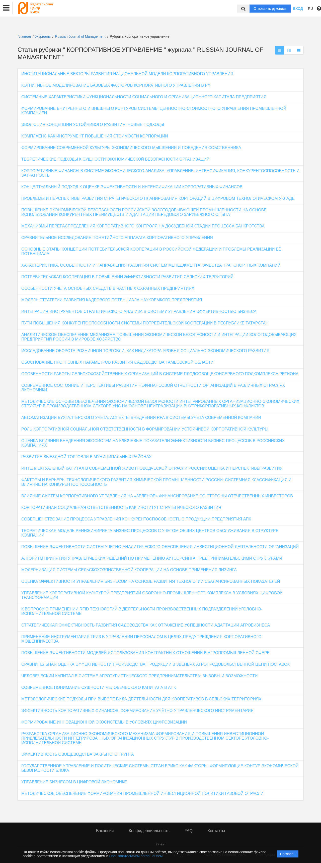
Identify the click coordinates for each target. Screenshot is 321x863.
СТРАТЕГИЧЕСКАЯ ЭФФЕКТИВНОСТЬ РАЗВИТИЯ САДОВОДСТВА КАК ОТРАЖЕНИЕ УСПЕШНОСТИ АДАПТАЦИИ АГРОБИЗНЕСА (145, 625)
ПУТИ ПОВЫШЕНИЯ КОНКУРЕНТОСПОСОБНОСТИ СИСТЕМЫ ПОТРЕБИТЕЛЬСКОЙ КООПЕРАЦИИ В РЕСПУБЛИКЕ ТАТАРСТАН (145, 323)
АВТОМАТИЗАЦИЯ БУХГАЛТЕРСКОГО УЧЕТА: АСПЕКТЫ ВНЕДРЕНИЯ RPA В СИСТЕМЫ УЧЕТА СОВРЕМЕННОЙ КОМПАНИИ (141, 417)
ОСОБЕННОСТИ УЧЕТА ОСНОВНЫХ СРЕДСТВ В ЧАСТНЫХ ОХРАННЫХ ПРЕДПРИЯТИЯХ (107, 288)
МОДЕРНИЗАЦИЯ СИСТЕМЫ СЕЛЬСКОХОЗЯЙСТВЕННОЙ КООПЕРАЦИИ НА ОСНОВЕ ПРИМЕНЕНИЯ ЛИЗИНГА (129, 570)
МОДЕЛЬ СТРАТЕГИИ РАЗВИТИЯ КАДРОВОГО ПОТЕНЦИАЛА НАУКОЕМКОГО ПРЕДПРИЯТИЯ (111, 300)
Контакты (216, 831)
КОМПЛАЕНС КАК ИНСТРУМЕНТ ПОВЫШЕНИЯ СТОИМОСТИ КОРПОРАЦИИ (94, 136)
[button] (6, 8)
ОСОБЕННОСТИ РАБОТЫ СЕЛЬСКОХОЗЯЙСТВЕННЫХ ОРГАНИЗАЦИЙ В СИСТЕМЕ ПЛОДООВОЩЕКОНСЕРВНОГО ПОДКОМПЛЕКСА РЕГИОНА (159, 374)
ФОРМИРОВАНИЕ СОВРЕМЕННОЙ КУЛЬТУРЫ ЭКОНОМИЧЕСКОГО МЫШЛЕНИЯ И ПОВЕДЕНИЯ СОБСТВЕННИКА (131, 148)
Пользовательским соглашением (136, 856)
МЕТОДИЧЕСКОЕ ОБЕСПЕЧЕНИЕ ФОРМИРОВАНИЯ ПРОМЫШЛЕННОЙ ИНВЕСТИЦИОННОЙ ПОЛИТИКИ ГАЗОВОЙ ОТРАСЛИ (142, 793)
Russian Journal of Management (80, 36)
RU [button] (310, 9)
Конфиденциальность (149, 831)
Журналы (43, 36)
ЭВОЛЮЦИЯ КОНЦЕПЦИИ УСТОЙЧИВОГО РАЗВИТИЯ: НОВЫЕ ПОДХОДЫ (92, 124)
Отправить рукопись (270, 9)
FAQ (189, 831)
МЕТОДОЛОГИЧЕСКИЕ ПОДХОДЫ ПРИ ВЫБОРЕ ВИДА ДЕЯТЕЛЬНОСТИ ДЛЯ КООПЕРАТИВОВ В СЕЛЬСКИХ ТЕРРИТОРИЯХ (141, 699)
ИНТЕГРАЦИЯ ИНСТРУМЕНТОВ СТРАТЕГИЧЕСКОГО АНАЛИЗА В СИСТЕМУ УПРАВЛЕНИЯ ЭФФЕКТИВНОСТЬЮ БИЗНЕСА (139, 311)
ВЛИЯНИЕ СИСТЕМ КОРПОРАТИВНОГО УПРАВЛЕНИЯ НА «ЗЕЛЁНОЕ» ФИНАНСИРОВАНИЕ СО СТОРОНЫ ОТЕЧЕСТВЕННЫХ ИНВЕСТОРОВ (157, 496)
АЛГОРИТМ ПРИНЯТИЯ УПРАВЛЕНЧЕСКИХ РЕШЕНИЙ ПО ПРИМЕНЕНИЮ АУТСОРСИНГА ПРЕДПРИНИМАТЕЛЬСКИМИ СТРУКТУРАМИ (151, 558)
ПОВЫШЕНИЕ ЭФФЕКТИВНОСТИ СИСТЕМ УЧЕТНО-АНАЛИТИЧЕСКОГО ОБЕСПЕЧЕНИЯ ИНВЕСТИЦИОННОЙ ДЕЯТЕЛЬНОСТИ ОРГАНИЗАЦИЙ (160, 547)
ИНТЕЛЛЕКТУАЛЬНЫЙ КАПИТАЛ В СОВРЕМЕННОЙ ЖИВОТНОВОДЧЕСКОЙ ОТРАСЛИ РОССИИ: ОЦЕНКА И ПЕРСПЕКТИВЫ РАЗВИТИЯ (152, 468)
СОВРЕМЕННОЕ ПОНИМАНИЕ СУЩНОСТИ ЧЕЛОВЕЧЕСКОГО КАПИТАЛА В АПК (98, 687)
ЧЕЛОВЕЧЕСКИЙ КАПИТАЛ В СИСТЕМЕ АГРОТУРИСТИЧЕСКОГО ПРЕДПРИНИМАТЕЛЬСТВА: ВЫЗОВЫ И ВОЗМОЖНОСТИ (139, 676)
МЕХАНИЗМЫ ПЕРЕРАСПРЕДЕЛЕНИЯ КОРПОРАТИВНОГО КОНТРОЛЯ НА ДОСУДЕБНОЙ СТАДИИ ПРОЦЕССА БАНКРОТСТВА (143, 226)
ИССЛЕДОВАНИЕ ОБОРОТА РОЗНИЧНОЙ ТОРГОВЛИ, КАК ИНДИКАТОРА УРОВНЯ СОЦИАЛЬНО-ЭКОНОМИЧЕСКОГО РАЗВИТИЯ (145, 351)
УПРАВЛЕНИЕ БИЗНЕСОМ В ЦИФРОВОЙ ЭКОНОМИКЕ (74, 782)
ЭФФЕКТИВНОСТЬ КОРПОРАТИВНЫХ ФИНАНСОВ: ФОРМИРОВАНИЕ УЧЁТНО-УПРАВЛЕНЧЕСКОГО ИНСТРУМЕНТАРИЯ (137, 710)
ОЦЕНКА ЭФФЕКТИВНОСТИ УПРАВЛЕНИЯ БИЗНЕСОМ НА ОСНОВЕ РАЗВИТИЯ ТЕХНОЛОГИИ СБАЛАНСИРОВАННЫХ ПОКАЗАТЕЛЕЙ (150, 581)
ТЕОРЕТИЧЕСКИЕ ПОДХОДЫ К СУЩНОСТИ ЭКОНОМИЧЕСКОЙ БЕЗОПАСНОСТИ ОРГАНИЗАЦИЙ (115, 159)
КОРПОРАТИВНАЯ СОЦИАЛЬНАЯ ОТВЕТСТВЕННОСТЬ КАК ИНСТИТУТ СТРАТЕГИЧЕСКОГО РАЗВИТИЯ (121, 507)
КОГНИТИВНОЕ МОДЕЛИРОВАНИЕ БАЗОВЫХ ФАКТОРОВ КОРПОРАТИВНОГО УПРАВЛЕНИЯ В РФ (116, 85)
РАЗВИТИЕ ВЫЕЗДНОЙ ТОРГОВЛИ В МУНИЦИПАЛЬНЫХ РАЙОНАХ (86, 457)
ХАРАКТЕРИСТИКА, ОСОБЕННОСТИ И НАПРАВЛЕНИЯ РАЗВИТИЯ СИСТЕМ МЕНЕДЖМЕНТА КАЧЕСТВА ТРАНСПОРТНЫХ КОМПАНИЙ (150, 265)
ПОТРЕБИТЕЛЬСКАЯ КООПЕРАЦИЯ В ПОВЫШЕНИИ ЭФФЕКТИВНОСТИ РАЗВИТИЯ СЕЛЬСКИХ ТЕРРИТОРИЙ (127, 277)
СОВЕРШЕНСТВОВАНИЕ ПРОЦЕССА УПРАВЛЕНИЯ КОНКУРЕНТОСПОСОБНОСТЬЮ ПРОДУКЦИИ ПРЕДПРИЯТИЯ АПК (136, 519)
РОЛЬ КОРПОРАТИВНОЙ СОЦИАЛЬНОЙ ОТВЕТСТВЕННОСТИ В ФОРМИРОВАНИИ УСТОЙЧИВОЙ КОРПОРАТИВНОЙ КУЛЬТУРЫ (144, 429)
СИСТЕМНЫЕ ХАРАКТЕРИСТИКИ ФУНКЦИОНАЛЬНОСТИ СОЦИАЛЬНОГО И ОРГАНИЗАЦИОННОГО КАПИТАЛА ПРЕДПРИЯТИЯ (143, 97)
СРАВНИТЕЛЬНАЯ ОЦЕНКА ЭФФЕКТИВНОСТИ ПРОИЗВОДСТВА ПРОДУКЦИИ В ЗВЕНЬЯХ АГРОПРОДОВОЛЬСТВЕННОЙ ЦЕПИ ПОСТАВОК (155, 664)
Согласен (287, 854)
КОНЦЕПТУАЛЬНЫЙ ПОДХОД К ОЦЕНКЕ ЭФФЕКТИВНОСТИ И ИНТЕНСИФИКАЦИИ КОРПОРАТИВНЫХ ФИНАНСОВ (132, 187)
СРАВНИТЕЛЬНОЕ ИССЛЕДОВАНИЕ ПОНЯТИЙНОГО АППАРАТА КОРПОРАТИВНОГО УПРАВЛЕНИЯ (117, 237)
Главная (24, 36)
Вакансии (105, 831)
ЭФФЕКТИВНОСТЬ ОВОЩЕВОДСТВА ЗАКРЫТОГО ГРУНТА (77, 754)
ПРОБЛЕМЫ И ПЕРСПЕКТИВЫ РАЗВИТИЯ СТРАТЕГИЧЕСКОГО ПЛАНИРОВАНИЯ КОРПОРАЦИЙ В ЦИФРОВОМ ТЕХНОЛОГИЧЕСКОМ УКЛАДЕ (158, 198)
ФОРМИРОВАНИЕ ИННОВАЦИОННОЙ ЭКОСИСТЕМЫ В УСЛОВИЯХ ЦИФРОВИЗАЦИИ (104, 722)
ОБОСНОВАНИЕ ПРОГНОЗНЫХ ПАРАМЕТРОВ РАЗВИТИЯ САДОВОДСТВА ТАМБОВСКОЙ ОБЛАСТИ (117, 362)
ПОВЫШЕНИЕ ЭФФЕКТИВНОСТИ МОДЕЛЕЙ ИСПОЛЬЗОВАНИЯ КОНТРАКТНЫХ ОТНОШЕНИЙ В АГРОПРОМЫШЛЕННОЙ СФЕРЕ (145, 653)
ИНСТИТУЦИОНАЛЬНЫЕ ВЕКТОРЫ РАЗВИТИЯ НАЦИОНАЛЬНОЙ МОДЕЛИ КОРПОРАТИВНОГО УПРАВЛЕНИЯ (127, 74)
